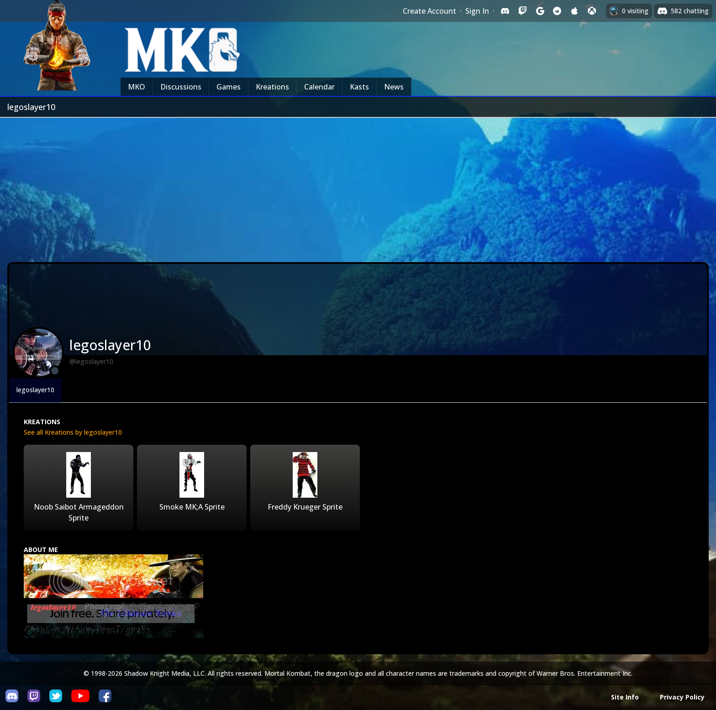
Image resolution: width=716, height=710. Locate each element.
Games (228, 87)
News (394, 87)
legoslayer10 (35, 389)
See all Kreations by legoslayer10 (73, 432)
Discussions (180, 87)
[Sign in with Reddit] (557, 11)
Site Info (625, 697)
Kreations (272, 87)
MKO (136, 87)
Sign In (477, 11)
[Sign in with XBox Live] (592, 11)
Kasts (359, 87)
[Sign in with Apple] (574, 11)
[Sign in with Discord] (505, 11)
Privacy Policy (682, 697)
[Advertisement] (358, 186)
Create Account (429, 11)
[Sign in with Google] (540, 11)
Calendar (319, 87)
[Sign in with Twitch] (522, 11)
